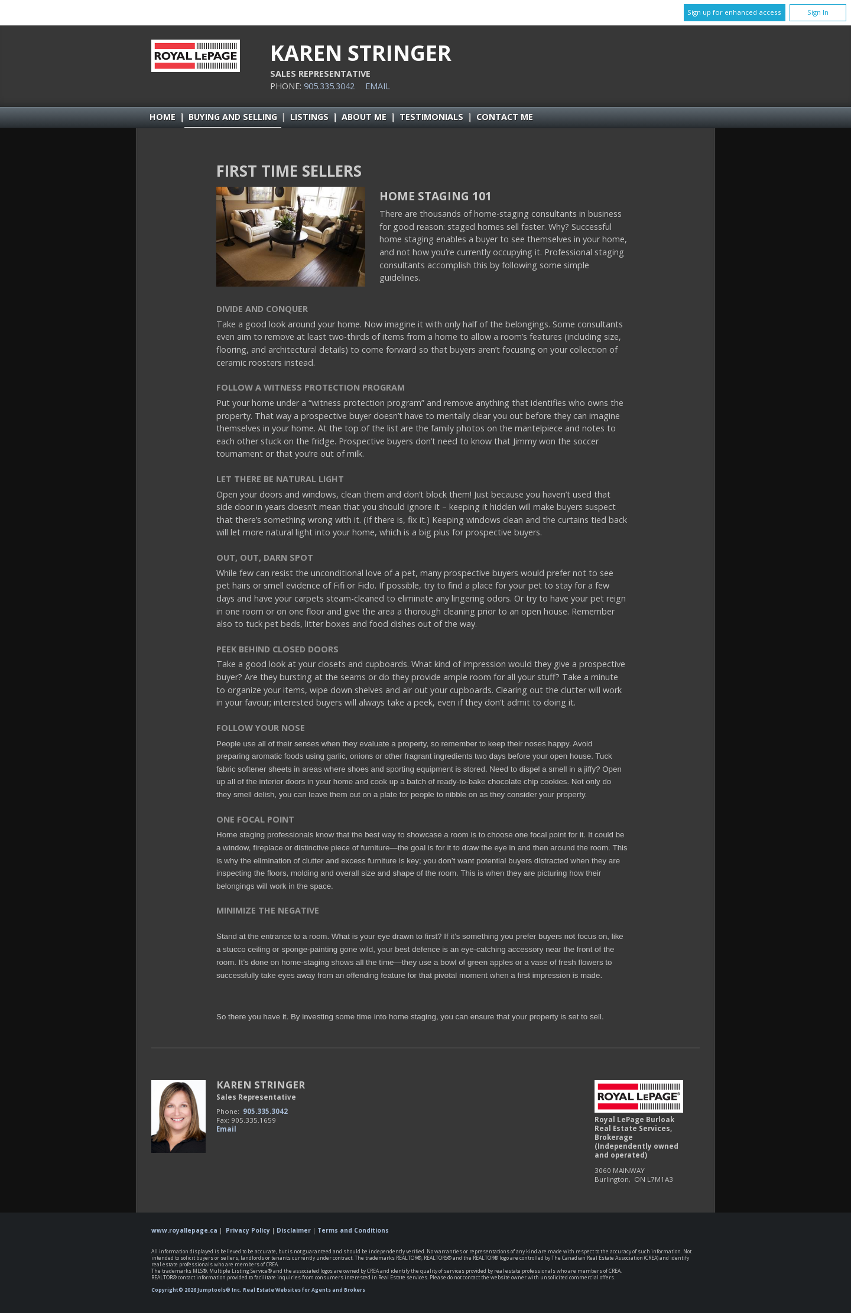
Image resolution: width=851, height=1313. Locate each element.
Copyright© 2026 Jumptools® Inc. (196, 1290)
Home (163, 116)
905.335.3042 (329, 86)
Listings (309, 116)
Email (377, 86)
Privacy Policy (248, 1230)
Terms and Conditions (353, 1230)
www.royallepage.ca (184, 1230)
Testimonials (431, 116)
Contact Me (504, 116)
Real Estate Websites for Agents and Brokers (304, 1290)
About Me (364, 116)
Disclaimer (294, 1230)
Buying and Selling (233, 116)
